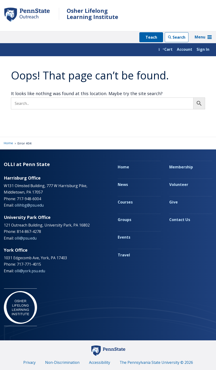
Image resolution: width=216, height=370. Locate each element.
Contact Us (179, 219)
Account (184, 49)
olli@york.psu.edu (30, 270)
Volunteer (178, 184)
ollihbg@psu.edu (29, 205)
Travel (124, 255)
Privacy (29, 362)
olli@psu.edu (26, 238)
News (123, 184)
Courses (125, 202)
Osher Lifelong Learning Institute (92, 14)
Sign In (203, 49)
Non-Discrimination (62, 362)
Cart (166, 49)
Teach (151, 37)
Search (179, 37)
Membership (181, 167)
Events (124, 237)
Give (173, 202)
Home (8, 143)
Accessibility (99, 362)
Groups (124, 219)
